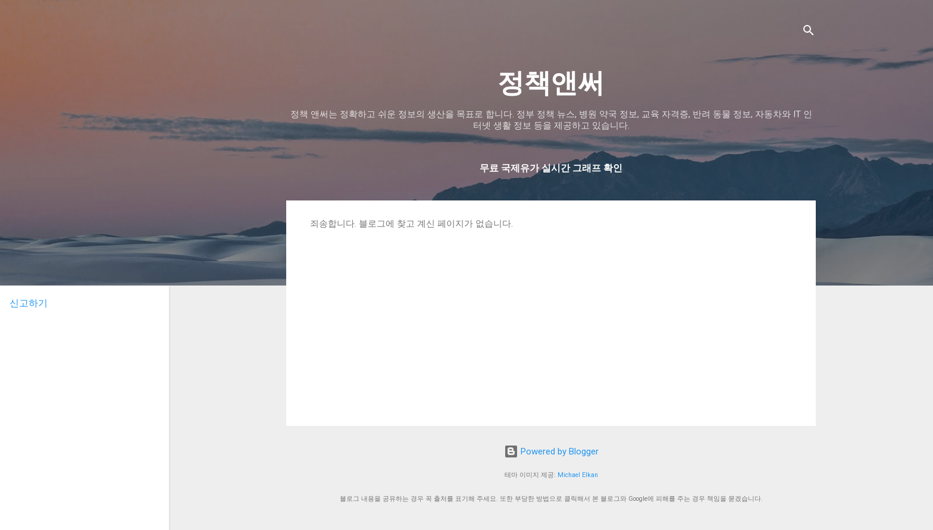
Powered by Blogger (551, 451)
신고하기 (29, 303)
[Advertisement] (551, 319)
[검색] (808, 32)
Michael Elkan (578, 475)
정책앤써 (551, 83)
